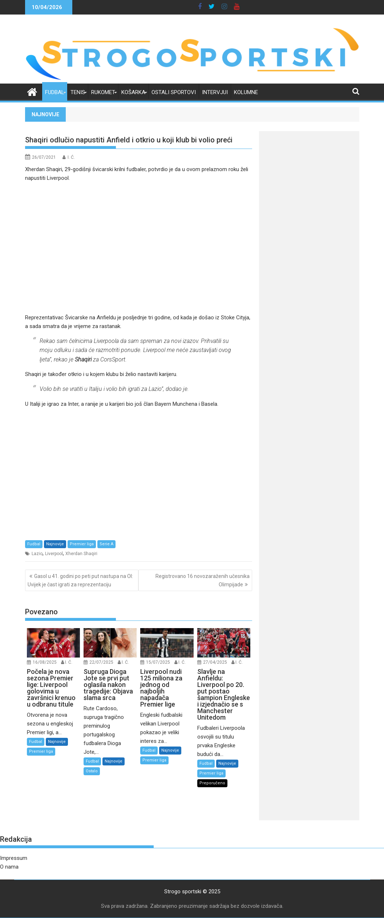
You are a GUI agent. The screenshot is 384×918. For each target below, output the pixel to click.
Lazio (37, 553)
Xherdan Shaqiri (81, 553)
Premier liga (82, 544)
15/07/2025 (158, 662)
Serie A (106, 544)
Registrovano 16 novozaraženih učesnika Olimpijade (202, 580)
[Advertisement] (138, 248)
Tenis (77, 92)
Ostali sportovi (173, 92)
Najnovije (55, 544)
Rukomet (103, 92)
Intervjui (215, 92)
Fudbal (54, 92)
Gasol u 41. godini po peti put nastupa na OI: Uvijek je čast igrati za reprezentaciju (80, 580)
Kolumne (246, 92)
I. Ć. (71, 157)
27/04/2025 (215, 662)
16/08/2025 (45, 662)
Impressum (13, 858)
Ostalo (92, 771)
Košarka (133, 92)
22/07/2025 (101, 662)
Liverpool (54, 553)
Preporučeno (212, 783)
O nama (9, 867)
